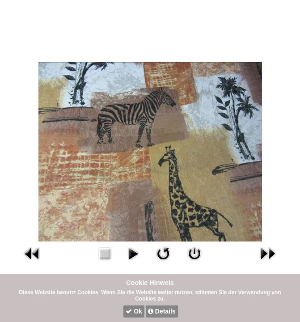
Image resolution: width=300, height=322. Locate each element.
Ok (134, 311)
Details (162, 311)
